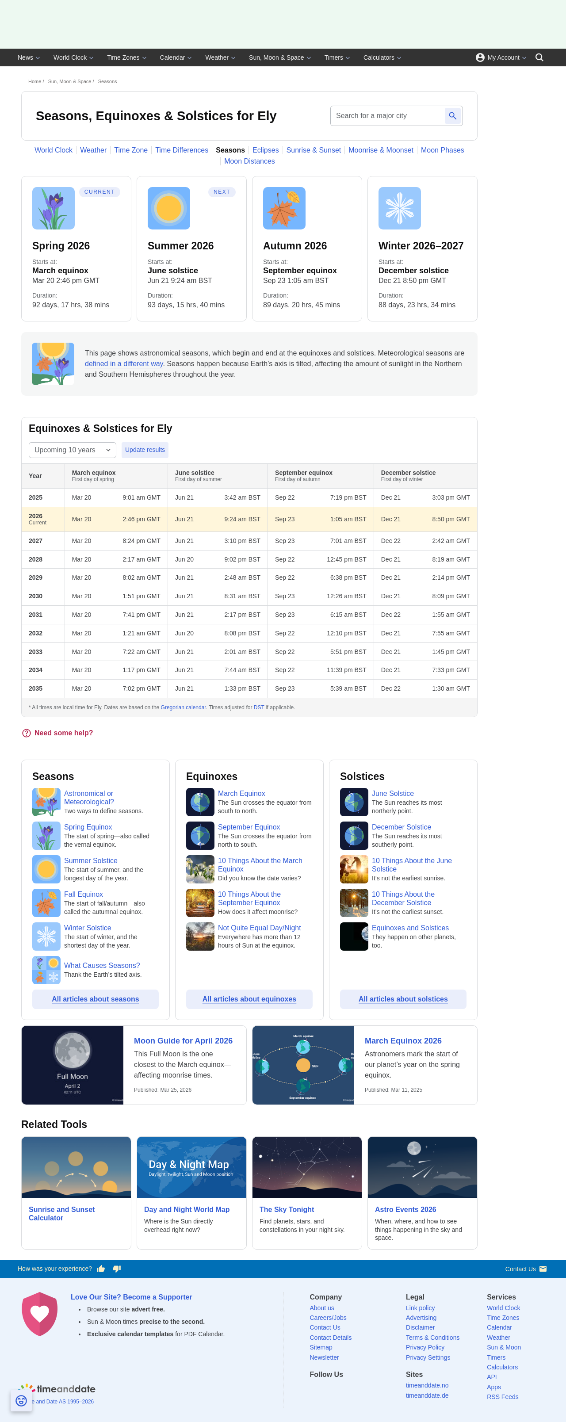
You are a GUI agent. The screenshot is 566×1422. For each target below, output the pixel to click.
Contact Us (526, 1269)
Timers (334, 57)
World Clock (70, 57)
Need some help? (57, 733)
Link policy (420, 1307)
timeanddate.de (427, 1395)
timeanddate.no (427, 1385)
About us (322, 1307)
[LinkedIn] (346, 1390)
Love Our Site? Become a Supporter (131, 1297)
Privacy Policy (425, 1347)
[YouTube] (377, 1390)
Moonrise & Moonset (380, 150)
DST (259, 707)
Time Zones (123, 57)
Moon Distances (249, 161)
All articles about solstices (403, 999)
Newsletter (324, 1357)
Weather (217, 57)
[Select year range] (72, 449)
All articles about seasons (95, 999)
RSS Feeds (503, 1396)
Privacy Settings (428, 1357)
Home (34, 81)
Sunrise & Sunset (314, 150)
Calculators (378, 57)
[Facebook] (316, 1390)
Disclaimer (420, 1327)
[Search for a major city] (386, 116)
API (492, 1376)
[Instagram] (362, 1390)
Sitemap (321, 1347)
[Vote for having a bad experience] (117, 1269)
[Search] (539, 57)
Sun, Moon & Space (276, 57)
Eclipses (265, 150)
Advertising (421, 1317)
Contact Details (331, 1337)
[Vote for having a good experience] (101, 1269)
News (25, 57)
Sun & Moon (504, 1347)
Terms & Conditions (432, 1337)
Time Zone (131, 150)
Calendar (172, 57)
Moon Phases (442, 150)
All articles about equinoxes (250, 999)
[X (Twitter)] (331, 1390)
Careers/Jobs (328, 1317)
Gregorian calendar (183, 707)
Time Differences (181, 150)
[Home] (57, 1390)
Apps (494, 1387)
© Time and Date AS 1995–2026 (56, 1402)
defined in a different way (124, 363)
